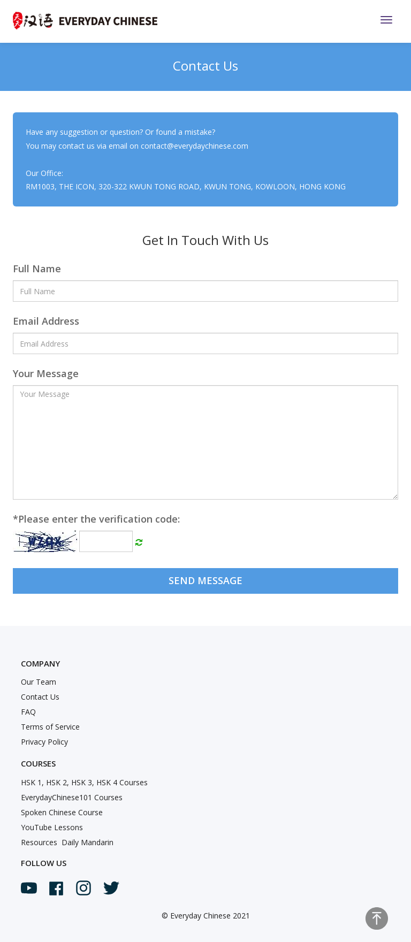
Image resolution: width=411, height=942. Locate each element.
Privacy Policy (44, 742)
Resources (39, 842)
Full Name (37, 268)
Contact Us (40, 697)
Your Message (46, 373)
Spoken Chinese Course (62, 812)
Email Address (46, 321)
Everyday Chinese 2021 (210, 915)
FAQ (28, 712)
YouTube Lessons (52, 827)
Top (377, 918)
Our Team (38, 682)
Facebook (56, 888)
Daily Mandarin (87, 842)
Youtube (29, 888)
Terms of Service (50, 727)
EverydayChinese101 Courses (72, 797)
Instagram (83, 888)
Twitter (111, 888)
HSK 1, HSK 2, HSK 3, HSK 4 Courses (84, 782)
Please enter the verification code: (96, 518)
